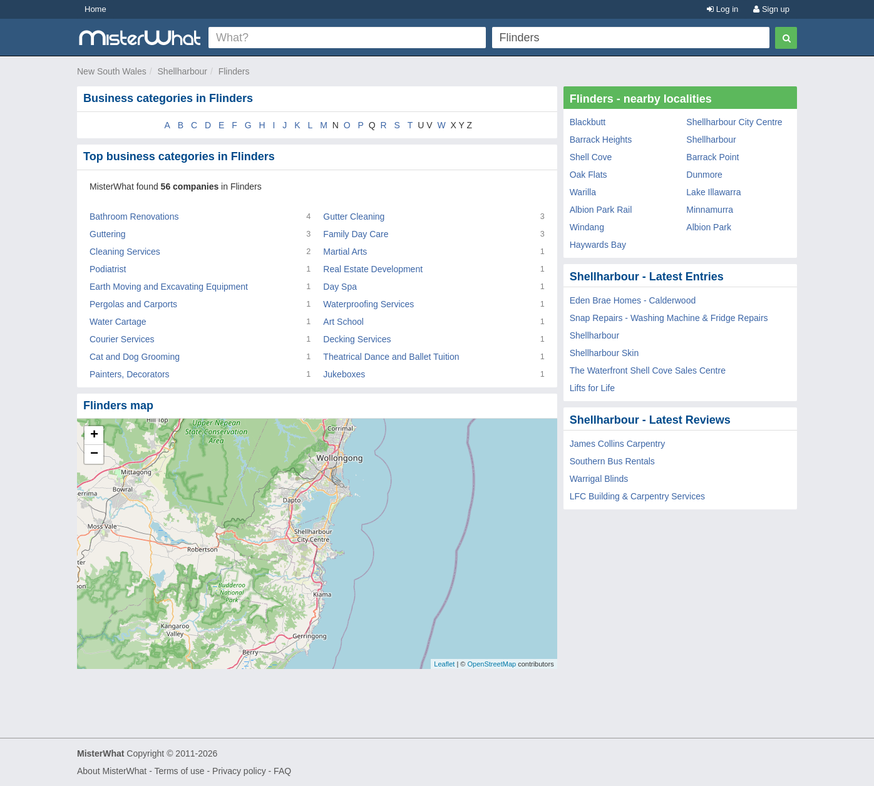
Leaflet (444, 664)
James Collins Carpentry (618, 444)
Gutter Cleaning (353, 217)
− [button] (94, 454)
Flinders (234, 71)
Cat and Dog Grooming (135, 357)
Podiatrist (108, 269)
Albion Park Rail (601, 210)
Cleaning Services (125, 252)
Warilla (583, 192)
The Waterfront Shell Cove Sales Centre (648, 370)
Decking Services (357, 339)
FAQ (282, 771)
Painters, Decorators (130, 374)
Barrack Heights (601, 140)
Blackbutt (588, 122)
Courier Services (122, 339)
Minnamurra (709, 210)
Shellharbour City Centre (734, 122)
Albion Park (708, 227)
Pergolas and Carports (133, 304)
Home (95, 9)
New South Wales (112, 71)
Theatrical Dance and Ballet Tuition (391, 357)
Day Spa (340, 287)
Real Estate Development (373, 269)
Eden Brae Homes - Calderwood (633, 300)
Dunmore (704, 175)
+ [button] (94, 435)
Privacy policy (239, 771)
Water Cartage (118, 322)
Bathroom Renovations (134, 217)
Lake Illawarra (713, 192)
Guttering (108, 234)
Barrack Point (712, 157)
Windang (587, 227)
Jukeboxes (344, 374)
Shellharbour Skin (604, 353)
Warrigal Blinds (599, 479)
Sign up (771, 9)
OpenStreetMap (491, 664)
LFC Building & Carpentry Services (637, 496)
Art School (343, 322)
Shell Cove (591, 157)
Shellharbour (182, 71)
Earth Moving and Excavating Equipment (169, 287)
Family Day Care (355, 234)
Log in (722, 9)
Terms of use (179, 771)
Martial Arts (345, 252)
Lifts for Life (592, 388)
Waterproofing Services (368, 304)
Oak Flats (588, 175)
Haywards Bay (598, 245)
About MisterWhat (112, 771)
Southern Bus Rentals (612, 461)
